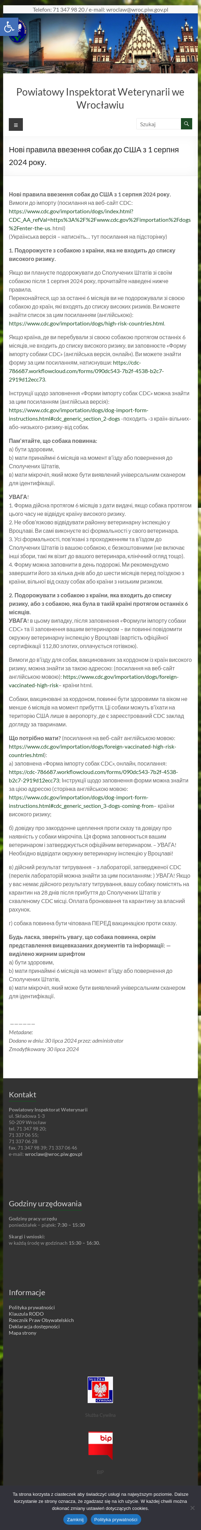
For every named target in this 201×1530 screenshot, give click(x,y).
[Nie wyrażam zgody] (192, 1507)
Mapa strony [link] (22, 1333)
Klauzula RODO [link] (26, 1314)
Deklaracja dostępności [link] (34, 1326)
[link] (9, 27)
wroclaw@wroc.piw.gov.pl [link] (53, 1154)
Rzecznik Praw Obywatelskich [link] (41, 1320)
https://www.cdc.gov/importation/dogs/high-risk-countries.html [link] (86, 323)
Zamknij (75, 1519)
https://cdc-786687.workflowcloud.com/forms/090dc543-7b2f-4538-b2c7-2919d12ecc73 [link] (86, 371)
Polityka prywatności (116, 1519)
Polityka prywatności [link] (32, 1307)
